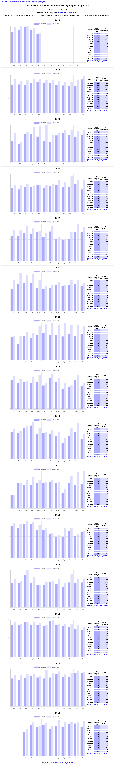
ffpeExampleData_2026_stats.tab (97, 61)
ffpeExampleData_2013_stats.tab (97, 704)
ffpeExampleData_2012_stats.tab (97, 753)
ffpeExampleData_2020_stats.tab (97, 358)
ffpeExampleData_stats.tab (64, 763)
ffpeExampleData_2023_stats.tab (97, 209)
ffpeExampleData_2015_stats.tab (97, 605)
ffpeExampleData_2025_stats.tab (97, 110)
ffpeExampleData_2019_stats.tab (97, 407)
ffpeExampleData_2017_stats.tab (97, 506)
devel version (73, 12)
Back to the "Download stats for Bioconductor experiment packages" (23, 2)
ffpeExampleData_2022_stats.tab (97, 259)
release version (63, 12)
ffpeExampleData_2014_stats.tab (97, 654)
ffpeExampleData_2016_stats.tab (97, 556)
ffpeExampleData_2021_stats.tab (97, 308)
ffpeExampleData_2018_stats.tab (97, 456)
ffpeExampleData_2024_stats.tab (97, 160)
